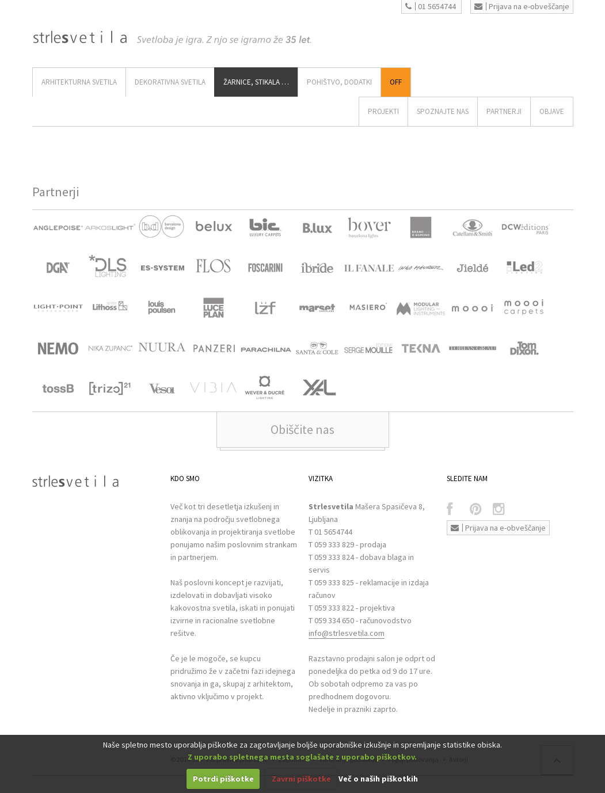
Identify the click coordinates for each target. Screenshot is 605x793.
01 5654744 (430, 6)
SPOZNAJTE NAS (443, 111)
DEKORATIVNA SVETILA (170, 82)
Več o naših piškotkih (378, 778)
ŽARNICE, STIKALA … (256, 82)
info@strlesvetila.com (347, 633)
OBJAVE (551, 111)
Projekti (383, 111)
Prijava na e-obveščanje (521, 6)
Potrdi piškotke (223, 778)
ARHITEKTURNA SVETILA (79, 82)
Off (396, 82)
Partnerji (504, 111)
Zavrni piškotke (301, 778)
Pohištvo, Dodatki (339, 82)
